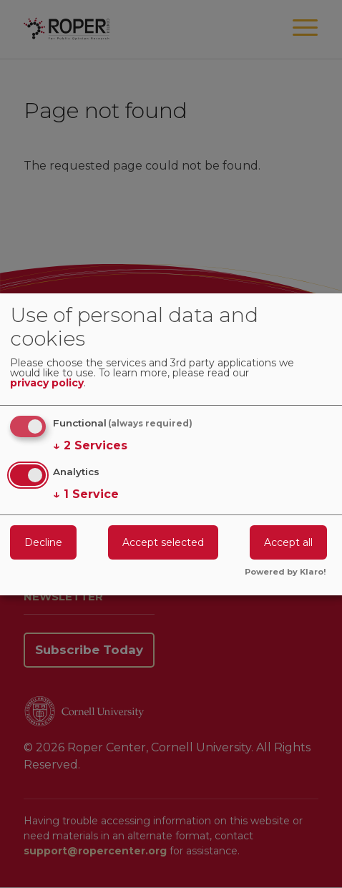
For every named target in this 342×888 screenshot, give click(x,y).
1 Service (86, 494)
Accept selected (163, 542)
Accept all (288, 542)
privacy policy (47, 383)
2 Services (90, 446)
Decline (43, 542)
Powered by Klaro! (285, 572)
